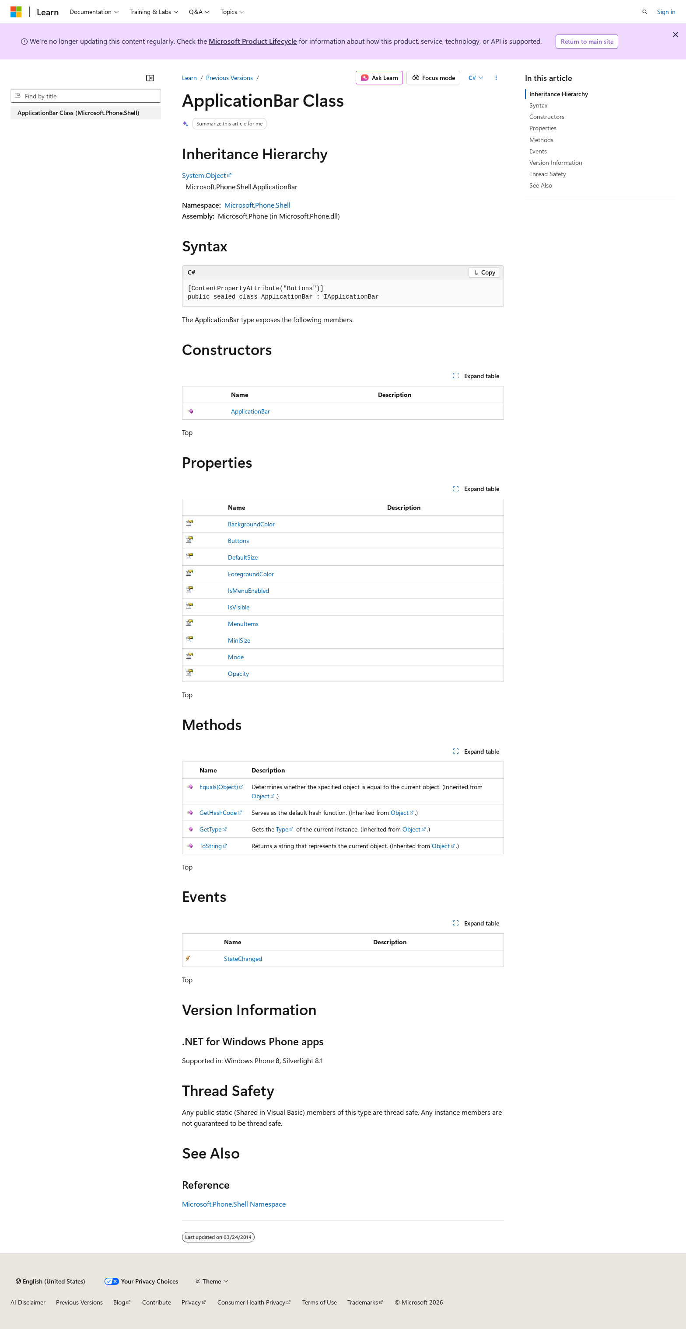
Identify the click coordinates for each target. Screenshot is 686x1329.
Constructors (546, 116)
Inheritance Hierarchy (558, 94)
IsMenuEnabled (248, 590)
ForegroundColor (251, 574)
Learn (189, 77)
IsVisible (238, 607)
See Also (540, 185)
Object (261, 796)
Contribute (156, 1302)
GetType (210, 829)
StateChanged (243, 958)
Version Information (555, 162)
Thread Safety (547, 174)
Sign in (666, 11)
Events (538, 151)
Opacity (238, 673)
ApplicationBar (250, 411)
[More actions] (496, 78)
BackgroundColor (251, 524)
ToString (211, 846)
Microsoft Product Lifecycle (253, 40)
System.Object (204, 175)
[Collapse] (150, 78)
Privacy (191, 1302)
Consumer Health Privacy (251, 1302)
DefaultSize (243, 557)
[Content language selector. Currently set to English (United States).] (50, 1281)
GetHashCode (218, 812)
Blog (119, 1302)
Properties (542, 128)
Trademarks (362, 1302)
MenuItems (243, 623)
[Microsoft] (16, 11)
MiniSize (239, 640)
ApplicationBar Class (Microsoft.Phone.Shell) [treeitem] (79, 112)
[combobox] (85, 96)
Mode (236, 657)
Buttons (238, 540)
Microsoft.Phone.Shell (257, 204)
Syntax (538, 105)
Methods (541, 140)
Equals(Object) (219, 787)
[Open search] (645, 12)
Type (282, 829)
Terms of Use (319, 1302)
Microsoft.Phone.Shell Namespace (234, 1203)
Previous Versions (229, 77)
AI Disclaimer (28, 1302)
